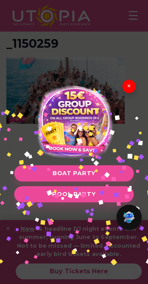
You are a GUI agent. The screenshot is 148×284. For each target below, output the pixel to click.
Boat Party (74, 173)
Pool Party (74, 194)
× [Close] (129, 86)
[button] (129, 217)
